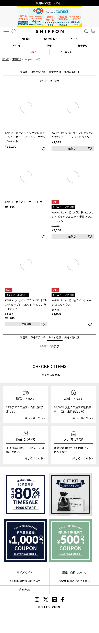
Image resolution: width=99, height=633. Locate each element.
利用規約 (24, 589)
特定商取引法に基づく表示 (74, 581)
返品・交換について (74, 572)
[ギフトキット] (70, 494)
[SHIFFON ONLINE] (50, 31)
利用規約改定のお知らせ (49, 3)
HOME (5, 59)
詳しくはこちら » (35, 418)
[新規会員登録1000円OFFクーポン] (25, 540)
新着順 (24, 72)
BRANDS (16, 59)
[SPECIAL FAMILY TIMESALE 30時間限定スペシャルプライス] (25, 494)
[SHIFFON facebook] (62, 599)
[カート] (93, 31)
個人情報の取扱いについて (25, 581)
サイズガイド (25, 572)
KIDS (74, 39)
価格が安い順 (38, 72)
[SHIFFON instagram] (37, 599)
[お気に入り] (13, 31)
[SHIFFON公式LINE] (54, 599)
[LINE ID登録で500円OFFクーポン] (70, 540)
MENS (26, 39)
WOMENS (50, 39)
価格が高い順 (71, 72)
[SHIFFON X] (45, 599)
